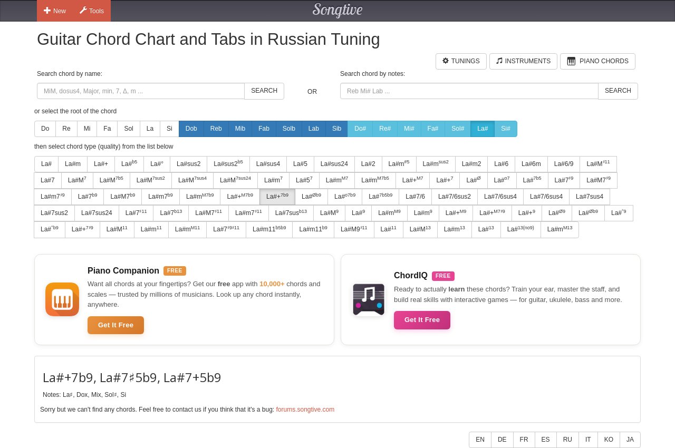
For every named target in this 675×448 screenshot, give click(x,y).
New (55, 10)
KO (608, 439)
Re (66, 128)
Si (169, 128)
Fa (107, 128)
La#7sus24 (96, 213)
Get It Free (115, 325)
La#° (156, 164)
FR (524, 439)
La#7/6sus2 (454, 196)
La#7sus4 (589, 196)
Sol (128, 128)
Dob (191, 128)
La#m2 (471, 164)
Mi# (409, 128)
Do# (360, 128)
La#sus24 (334, 164)
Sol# (457, 128)
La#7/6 (415, 196)
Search (264, 90)
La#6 (501, 164)
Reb (216, 128)
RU (567, 439)
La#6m (531, 164)
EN (480, 439)
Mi (87, 128)
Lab (313, 128)
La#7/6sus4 (500, 196)
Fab (263, 128)
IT (588, 439)
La (150, 128)
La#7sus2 (54, 213)
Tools (92, 10)
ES (546, 439)
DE (502, 439)
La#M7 (598, 180)
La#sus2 (188, 164)
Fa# (433, 128)
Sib (336, 128)
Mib (240, 128)
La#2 (368, 164)
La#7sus (291, 213)
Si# (505, 128)
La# (482, 128)
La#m (73, 164)
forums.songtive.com (305, 409)
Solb (289, 128)
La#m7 (53, 196)
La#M (598, 163)
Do (45, 128)
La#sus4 (268, 164)
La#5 (300, 164)
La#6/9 (564, 164)
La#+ (101, 164)
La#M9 (354, 229)
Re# (385, 128)
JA (630, 439)
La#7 (48, 180)
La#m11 (269, 229)
